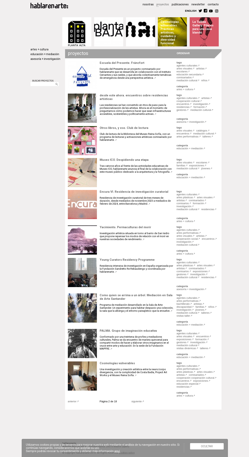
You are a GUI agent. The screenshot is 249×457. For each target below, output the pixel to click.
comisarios (183, 203)
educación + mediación (44, 54)
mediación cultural (187, 80)
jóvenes (205, 168)
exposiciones (196, 165)
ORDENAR (183, 53)
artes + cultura (39, 49)
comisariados (184, 77)
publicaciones (180, 4)
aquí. (117, 451)
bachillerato (183, 303)
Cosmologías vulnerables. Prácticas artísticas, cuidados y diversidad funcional (170, 32)
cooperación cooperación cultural (195, 377)
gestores (182, 109)
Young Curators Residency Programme (127, 260)
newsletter (198, 4)
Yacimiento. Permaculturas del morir (125, 227)
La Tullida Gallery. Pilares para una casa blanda (202, 27)
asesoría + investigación (45, 58)
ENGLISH (191, 10)
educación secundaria (189, 74)
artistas (200, 68)
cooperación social (187, 238)
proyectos (162, 4)
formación (199, 106)
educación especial (188, 383)
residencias (183, 106)
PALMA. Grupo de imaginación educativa (128, 330)
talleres (207, 136)
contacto (213, 4)
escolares (182, 71)
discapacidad (184, 306)
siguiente (137, 401)
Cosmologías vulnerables (117, 363)
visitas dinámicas (186, 348)
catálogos (201, 130)
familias (181, 165)
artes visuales (184, 68)
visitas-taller (183, 315)
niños (204, 80)
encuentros (183, 104)
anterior (72, 401)
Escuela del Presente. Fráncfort (122, 63)
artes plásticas (185, 197)
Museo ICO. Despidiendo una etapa (124, 160)
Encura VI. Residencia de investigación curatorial (134, 192)
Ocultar (207, 446)
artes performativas (188, 136)
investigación (200, 104)
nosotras (148, 4)
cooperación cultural (188, 101)
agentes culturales (187, 65)
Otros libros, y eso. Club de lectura (124, 128)
